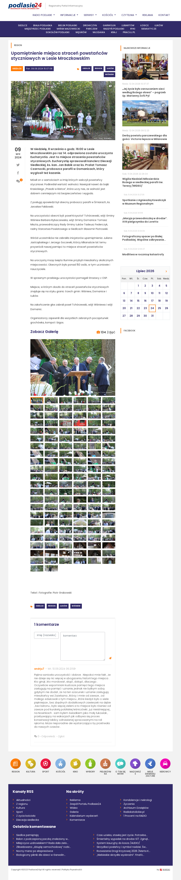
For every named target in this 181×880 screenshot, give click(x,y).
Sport (45, 765)
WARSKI (166, 869)
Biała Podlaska (42, 25)
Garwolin (109, 25)
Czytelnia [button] (128, 15)
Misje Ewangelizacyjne (150, 767)
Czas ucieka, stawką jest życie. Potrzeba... (122, 835)
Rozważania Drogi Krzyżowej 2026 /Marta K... (123, 851)
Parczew (91, 29)
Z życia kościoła (25, 816)
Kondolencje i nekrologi (138, 800)
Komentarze (77, 820)
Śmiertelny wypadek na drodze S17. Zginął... (123, 839)
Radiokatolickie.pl (134, 812)
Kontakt (164, 15)
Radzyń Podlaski (113, 29)
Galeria (74, 812)
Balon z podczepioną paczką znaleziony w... (42, 839)
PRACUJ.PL (129, 32)
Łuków (159, 25)
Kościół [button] (108, 15)
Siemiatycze (148, 29)
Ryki (132, 29)
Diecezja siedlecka (27, 820)
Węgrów (81, 32)
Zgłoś (61, 736)
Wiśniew (109, 74)
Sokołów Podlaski (57, 32)
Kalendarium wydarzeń (84, 816)
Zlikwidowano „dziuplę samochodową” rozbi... (43, 847)
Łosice (144, 25)
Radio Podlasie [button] (43, 15)
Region (98, 68)
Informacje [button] (68, 15)
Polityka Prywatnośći (72, 869)
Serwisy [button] (89, 15)
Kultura (30, 765)
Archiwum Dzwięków (136, 808)
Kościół (60, 765)
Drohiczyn (90, 25)
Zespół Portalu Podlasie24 (85, 804)
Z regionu (22, 804)
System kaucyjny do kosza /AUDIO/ (118, 843)
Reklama (147, 15)
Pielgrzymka (105, 766)
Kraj (114, 32)
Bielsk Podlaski (67, 25)
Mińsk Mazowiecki (68, 29)
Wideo (74, 808)
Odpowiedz (48, 736)
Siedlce (22, 25)
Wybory (90, 765)
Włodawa (99, 32)
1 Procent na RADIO (135, 816)
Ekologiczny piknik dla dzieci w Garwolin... (41, 855)
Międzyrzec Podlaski (38, 29)
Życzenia (129, 804)
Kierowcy (165, 765)
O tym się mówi (120, 766)
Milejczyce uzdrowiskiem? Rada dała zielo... (42, 843)
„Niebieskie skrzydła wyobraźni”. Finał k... (120, 855)
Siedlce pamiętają (27, 835)
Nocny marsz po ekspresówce (34, 851)
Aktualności (23, 800)
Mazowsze (135, 766)
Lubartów (128, 25)
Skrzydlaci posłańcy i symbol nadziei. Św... (122, 847)
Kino (75, 765)
